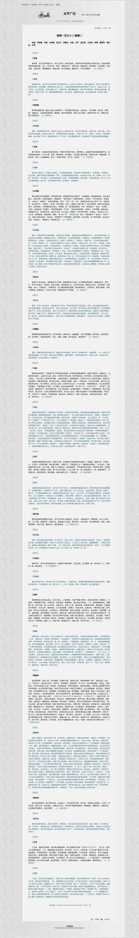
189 (57, 905)
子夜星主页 (25, 5)
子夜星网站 (69, 926)
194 (70, 905)
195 (73, 905)
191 (63, 905)
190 (60, 905)
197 (78, 905)
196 (75, 905)
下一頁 (108, 28)
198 (80, 905)
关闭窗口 (97, 919)
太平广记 (42, 5)
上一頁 (104, 28)
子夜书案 (34, 5)
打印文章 (106, 919)
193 (68, 905)
